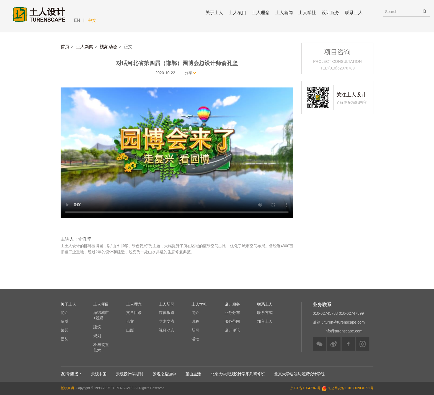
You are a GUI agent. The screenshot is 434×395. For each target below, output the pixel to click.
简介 (64, 312)
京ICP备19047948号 (305, 388)
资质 (64, 321)
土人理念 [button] (261, 12)
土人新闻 (85, 46)
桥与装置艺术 (101, 347)
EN (77, 20)
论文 (130, 321)
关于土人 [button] (214, 12)
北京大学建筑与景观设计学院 (299, 374)
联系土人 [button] (354, 12)
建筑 (97, 327)
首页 (65, 46)
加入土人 (265, 321)
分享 (188, 73)
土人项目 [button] (237, 12)
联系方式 (265, 312)
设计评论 (232, 330)
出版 (130, 330)
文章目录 (134, 312)
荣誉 (64, 330)
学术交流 (166, 321)
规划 (97, 336)
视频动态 (108, 46)
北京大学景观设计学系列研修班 (238, 374)
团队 (64, 339)
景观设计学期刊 (129, 374)
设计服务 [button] (330, 12)
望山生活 (193, 374)
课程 (195, 321)
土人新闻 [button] (284, 12)
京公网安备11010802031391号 (350, 388)
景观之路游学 (164, 374)
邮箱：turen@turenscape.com (339, 322)
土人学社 (307, 12)
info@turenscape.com (343, 331)
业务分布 (232, 312)
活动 (195, 339)
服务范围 (232, 321)
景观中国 (99, 374)
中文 (92, 20)
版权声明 (67, 388)
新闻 (195, 330)
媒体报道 (166, 312)
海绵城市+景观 (101, 315)
